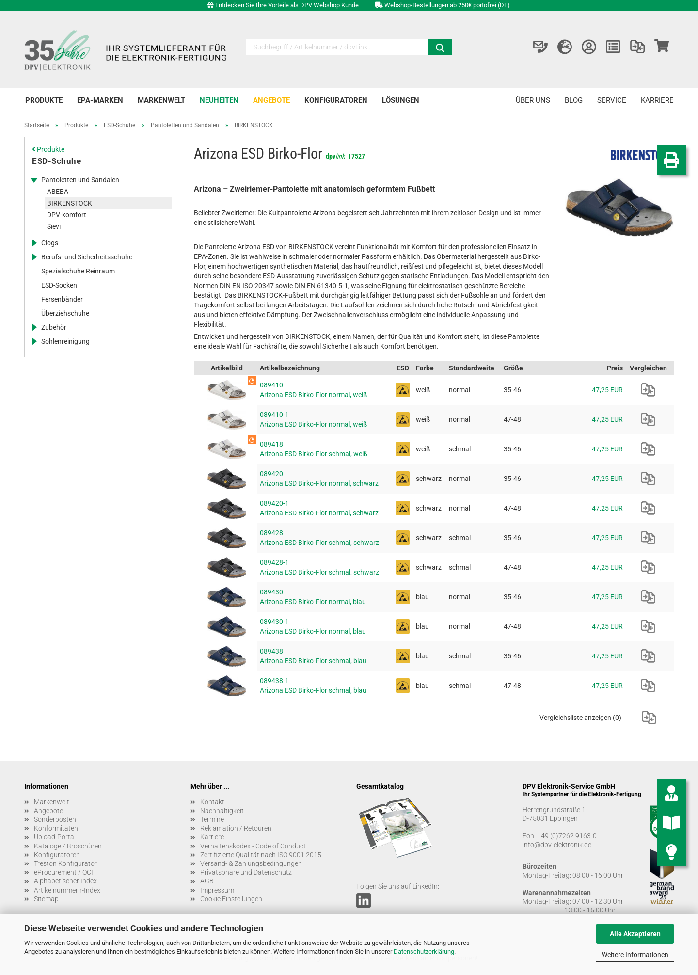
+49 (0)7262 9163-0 (567, 836)
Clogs (49, 243)
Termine (212, 819)
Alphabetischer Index (65, 881)
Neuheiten (219, 100)
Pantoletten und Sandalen (80, 180)
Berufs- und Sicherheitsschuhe (86, 257)
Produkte (44, 100)
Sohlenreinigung (65, 341)
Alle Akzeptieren (635, 934)
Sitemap (46, 899)
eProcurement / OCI (63, 872)
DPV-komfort (66, 215)
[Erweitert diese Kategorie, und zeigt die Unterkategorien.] (34, 180)
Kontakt (212, 802)
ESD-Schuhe (56, 161)
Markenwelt (161, 100)
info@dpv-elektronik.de (557, 844)
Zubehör (53, 327)
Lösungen (400, 100)
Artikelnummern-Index (67, 890)
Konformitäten (56, 828)
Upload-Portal (55, 837)
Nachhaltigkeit (222, 811)
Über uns (533, 100)
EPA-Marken (100, 100)
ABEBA (57, 191)
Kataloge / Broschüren (68, 846)
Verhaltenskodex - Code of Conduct (253, 846)
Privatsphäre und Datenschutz (246, 872)
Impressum (217, 890)
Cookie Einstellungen (231, 899)
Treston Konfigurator (65, 863)
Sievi (54, 226)
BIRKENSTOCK (69, 203)
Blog (574, 100)
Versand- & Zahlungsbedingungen (251, 863)
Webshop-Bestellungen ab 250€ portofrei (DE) (447, 5)
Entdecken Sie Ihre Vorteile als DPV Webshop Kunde (287, 5)
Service (611, 100)
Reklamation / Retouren (235, 828)
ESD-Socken (59, 285)
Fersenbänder (62, 299)
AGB (207, 881)
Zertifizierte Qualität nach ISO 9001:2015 (260, 855)
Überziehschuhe (65, 313)
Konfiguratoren (335, 100)
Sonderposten (55, 819)
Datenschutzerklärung (424, 951)
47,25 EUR (607, 390)
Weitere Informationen (635, 955)
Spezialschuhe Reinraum (78, 271)
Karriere (657, 100)
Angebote (271, 100)
